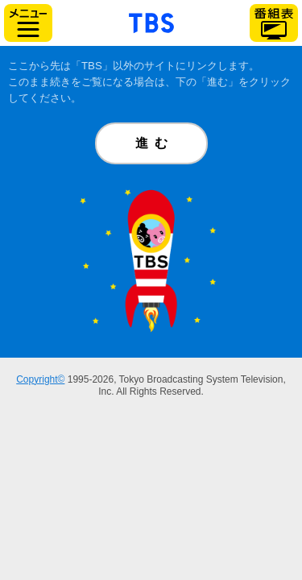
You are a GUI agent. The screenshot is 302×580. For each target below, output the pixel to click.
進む (154, 143)
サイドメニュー (28, 23)
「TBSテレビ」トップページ (151, 21)
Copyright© (40, 379)
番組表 (274, 23)
